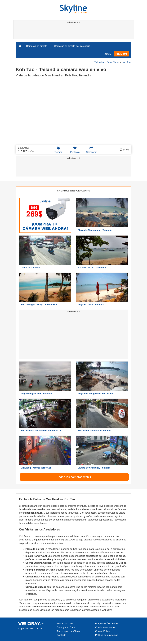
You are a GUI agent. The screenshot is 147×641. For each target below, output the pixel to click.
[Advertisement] (73, 32)
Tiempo (58, 149)
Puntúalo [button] (75, 149)
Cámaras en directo (37, 46)
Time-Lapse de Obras (68, 631)
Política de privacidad (106, 635)
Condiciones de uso (105, 627)
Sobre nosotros (65, 623)
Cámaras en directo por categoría (73, 46)
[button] (96, 54)
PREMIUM (121, 53)
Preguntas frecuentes (106, 623)
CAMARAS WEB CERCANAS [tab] (73, 190)
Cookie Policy (102, 631)
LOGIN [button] (107, 54)
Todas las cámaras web (74, 477)
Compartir (91, 149)
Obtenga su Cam (66, 627)
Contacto (61, 635)
